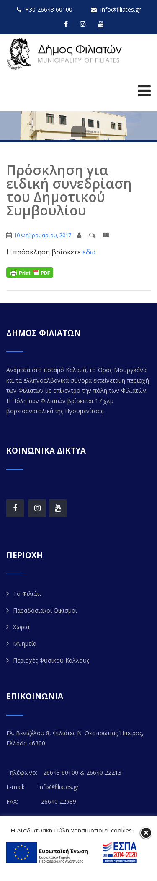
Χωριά (21, 627)
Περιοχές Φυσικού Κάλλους (51, 660)
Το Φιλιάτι (27, 594)
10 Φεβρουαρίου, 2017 (42, 235)
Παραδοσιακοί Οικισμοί (45, 610)
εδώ (88, 252)
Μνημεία (24, 644)
